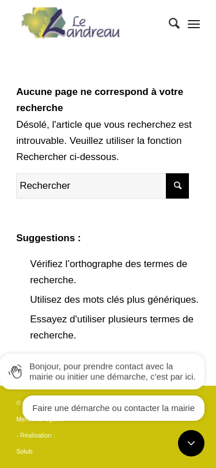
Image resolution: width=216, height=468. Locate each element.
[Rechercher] (168, 24)
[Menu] (194, 23)
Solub (24, 451)
